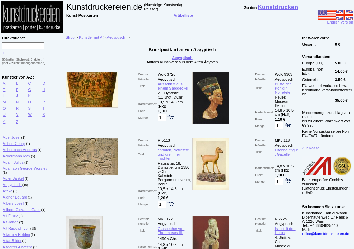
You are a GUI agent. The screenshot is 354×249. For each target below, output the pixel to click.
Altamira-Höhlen (16, 234)
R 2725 (281, 219)
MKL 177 (165, 219)
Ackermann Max (16, 156)
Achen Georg (14, 143)
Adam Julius (13, 162)
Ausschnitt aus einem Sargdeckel (173, 86)
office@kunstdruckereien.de (325, 234)
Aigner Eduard (15, 197)
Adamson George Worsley (25, 168)
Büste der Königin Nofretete (283, 88)
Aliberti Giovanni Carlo (21, 210)
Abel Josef (11, 137)
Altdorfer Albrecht (18, 247)
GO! (6, 53)
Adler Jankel (13, 178)
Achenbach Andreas (20, 150)
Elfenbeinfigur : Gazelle (286, 152)
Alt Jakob (10, 222)
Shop (70, 37)
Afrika (7, 191)
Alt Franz (10, 216)
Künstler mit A (90, 37)
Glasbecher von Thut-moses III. (171, 231)
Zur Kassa (310, 148)
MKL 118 (282, 140)
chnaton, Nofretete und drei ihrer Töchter (173, 154)
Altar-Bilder (12, 241)
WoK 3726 (166, 74)
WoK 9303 (283, 74)
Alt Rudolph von (16, 228)
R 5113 (164, 140)
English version (335, 20)
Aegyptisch (12, 185)
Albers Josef (13, 203)
